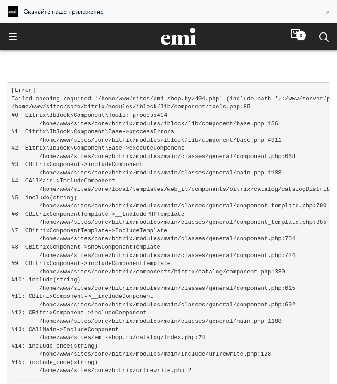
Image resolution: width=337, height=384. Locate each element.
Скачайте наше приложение (63, 11)
